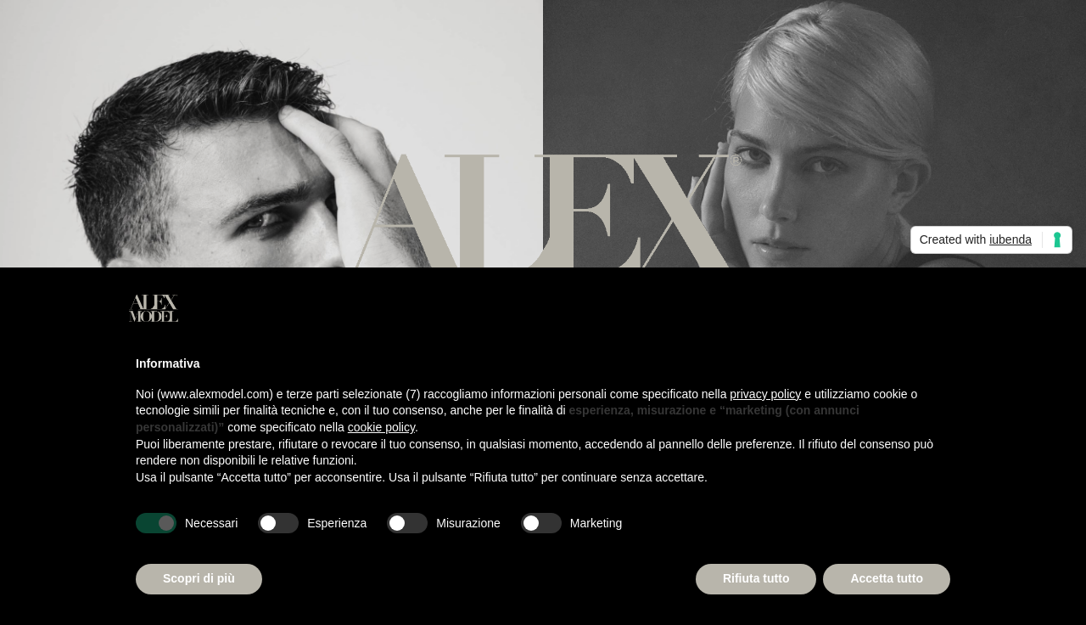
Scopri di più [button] (199, 578)
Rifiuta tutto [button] (756, 578)
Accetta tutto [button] (886, 578)
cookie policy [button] (381, 427)
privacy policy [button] (765, 394)
